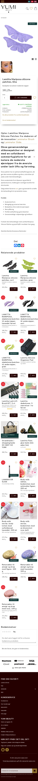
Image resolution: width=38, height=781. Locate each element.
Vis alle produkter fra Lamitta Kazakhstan (15, 115)
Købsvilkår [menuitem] (4, 710)
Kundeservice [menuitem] (4, 701)
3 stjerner (6, 632)
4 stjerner (8, 632)
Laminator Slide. (13, 142)
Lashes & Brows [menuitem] (5, 682)
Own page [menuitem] (3, 714)
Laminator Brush (26, 139)
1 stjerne (3, 632)
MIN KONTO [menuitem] (4, 707)
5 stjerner (10, 632)
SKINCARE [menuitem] (3, 689)
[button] (27, 8)
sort (16, 189)
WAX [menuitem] (2, 692)
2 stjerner (5, 632)
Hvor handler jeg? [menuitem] (5, 704)
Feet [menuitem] (2, 686)
